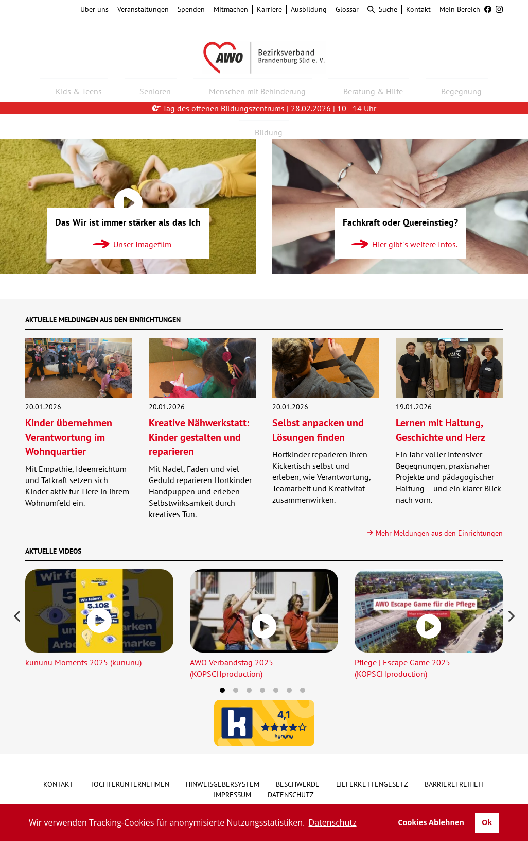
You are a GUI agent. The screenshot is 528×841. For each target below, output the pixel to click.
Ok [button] (487, 822)
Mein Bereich (459, 9)
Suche (382, 9)
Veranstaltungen (143, 9)
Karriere (269, 9)
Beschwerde (298, 784)
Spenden (191, 9)
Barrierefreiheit (454, 784)
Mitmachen (231, 9)
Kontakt (418, 9)
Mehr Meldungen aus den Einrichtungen (434, 533)
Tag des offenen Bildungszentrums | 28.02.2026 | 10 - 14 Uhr (264, 108)
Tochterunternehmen (129, 784)
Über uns (94, 9)
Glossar (347, 9)
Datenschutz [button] (333, 822)
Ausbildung (309, 9)
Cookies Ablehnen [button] (431, 822)
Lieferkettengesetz (372, 784)
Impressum (232, 794)
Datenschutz (291, 794)
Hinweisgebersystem (222, 784)
